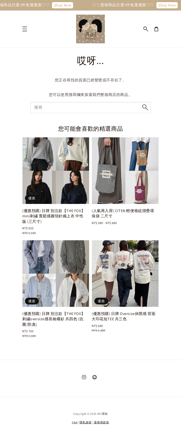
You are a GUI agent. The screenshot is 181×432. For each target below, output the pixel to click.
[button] (146, 29)
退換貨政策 (101, 422)
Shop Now (64, 5)
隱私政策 (85, 422)
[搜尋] (145, 107)
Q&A (74, 422)
